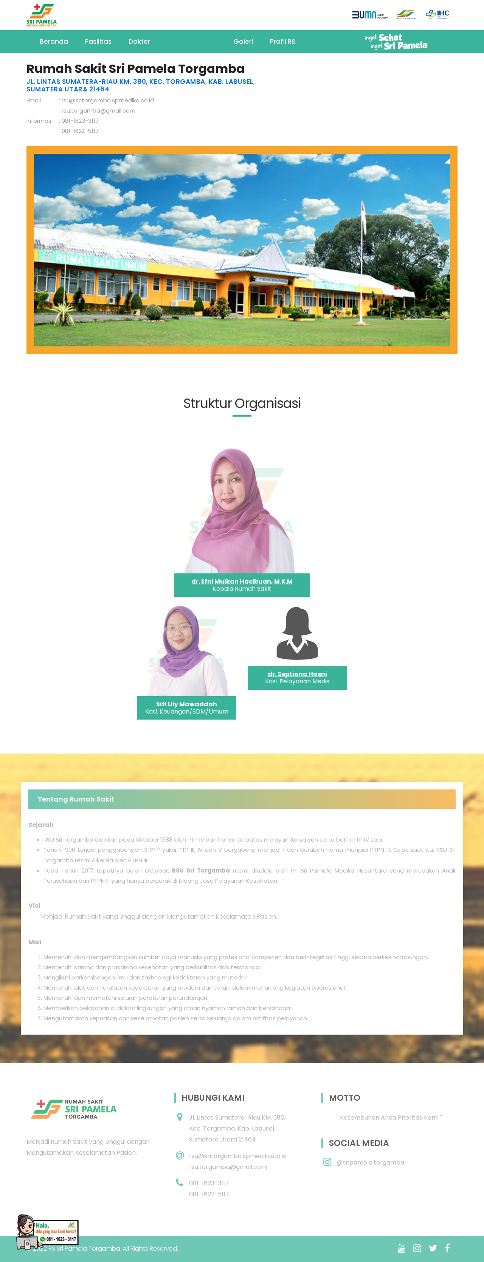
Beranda (54, 41)
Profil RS (282, 41)
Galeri (243, 41)
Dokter (139, 41)
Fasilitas (98, 41)
